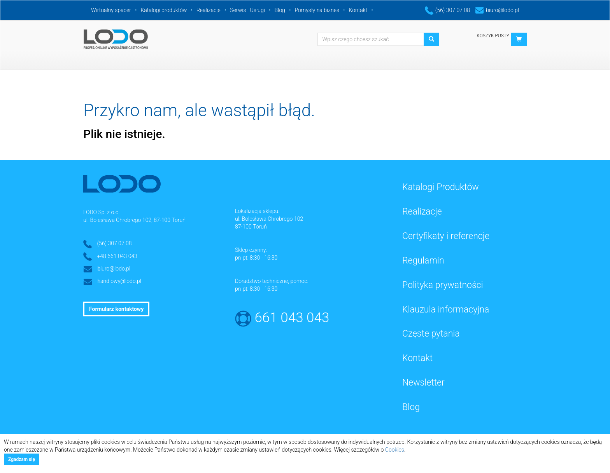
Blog (280, 10)
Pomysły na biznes (316, 10)
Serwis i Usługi (247, 10)
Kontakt (358, 10)
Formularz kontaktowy (116, 309)
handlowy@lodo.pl (119, 281)
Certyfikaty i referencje (445, 236)
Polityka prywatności (442, 285)
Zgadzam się (21, 459)
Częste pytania (431, 333)
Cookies (394, 450)
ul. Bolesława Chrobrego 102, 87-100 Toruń (134, 220)
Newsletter (423, 382)
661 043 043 (292, 318)
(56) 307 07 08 (447, 10)
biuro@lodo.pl (497, 10)
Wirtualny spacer (111, 10)
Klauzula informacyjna (445, 309)
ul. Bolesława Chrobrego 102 (269, 219)
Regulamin (423, 260)
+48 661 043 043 (117, 256)
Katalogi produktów (163, 10)
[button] (519, 39)
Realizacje (208, 10)
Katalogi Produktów (440, 187)
